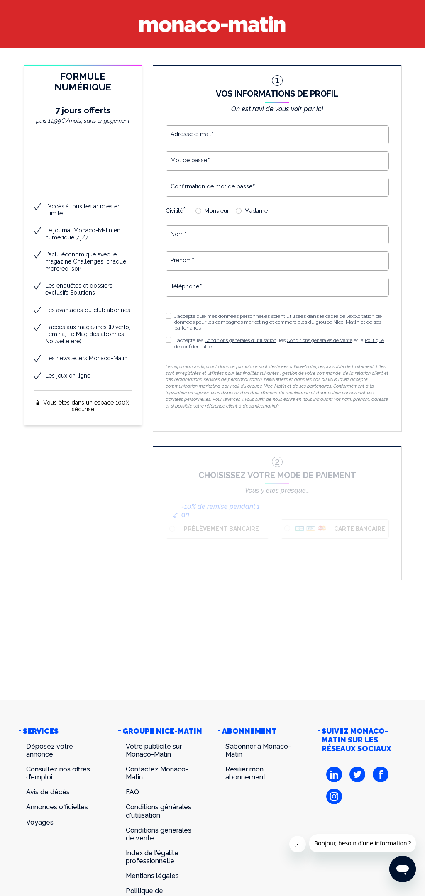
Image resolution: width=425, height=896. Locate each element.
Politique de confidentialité (204, 346)
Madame (256, 211)
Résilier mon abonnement (245, 773)
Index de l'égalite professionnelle (152, 857)
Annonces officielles (57, 807)
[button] (168, 340)
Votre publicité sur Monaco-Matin (154, 750)
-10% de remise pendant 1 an (220, 510)
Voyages (40, 822)
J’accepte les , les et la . (274, 343)
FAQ (132, 792)
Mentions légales (152, 876)
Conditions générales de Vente (327, 340)
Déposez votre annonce (49, 750)
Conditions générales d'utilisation (158, 811)
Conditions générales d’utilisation (243, 340)
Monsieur (216, 211)
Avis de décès (48, 792)
